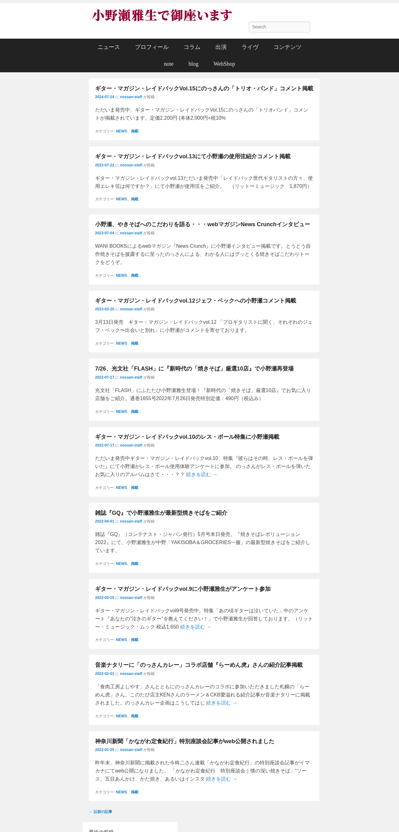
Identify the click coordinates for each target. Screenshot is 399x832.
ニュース (109, 47)
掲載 (134, 131)
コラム (192, 47)
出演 (221, 47)
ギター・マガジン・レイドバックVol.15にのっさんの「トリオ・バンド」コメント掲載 (204, 88)
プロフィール (152, 47)
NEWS (121, 131)
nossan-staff (131, 97)
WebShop (224, 64)
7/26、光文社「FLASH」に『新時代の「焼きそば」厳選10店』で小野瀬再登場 (194, 369)
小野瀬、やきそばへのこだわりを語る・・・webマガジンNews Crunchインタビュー (202, 224)
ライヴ (250, 47)
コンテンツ (287, 47)
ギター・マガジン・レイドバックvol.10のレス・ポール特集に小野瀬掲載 (187, 437)
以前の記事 (100, 812)
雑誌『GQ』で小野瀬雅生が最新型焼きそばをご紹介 (161, 513)
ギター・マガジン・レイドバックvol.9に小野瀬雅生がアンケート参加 (183, 589)
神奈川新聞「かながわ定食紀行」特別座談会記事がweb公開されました (184, 741)
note (169, 64)
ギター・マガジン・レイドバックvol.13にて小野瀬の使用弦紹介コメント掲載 (193, 156)
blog (194, 64)
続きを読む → (201, 474)
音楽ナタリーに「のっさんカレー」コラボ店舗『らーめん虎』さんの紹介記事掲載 (199, 665)
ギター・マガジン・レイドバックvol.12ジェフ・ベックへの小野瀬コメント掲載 (195, 301)
